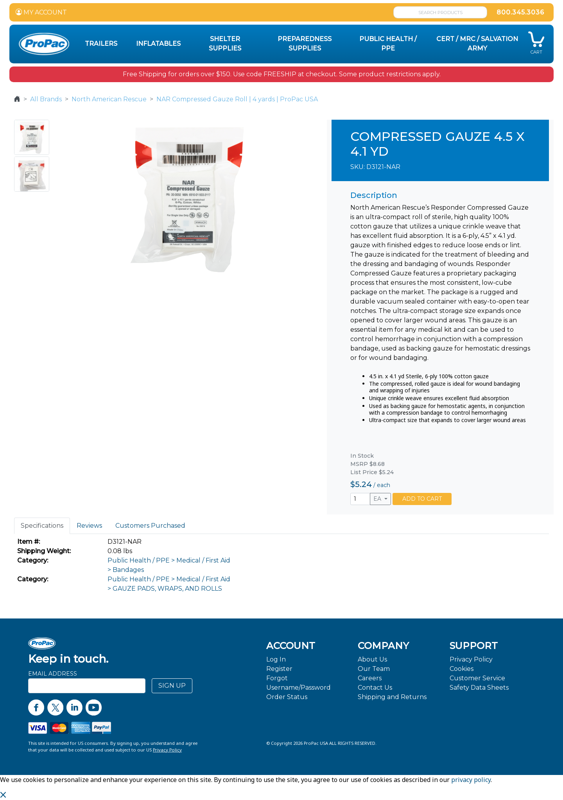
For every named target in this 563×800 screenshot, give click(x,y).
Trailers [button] (101, 43)
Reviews (89, 525)
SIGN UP (172, 685)
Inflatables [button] (158, 43)
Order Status (286, 697)
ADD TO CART (422, 498)
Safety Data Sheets (479, 687)
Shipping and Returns (392, 697)
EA (378, 498)
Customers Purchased (150, 525)
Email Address (52, 673)
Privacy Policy (471, 659)
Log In (276, 659)
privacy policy (471, 779)
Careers (370, 678)
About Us (372, 659)
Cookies (461, 668)
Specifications (42, 525)
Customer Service (477, 678)
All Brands (46, 99)
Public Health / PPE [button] (388, 43)
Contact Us (375, 687)
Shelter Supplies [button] (225, 43)
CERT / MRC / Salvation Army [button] (477, 43)
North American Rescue (109, 99)
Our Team (374, 668)
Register (279, 668)
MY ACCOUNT (41, 12)
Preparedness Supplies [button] (305, 43)
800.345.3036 (520, 12)
